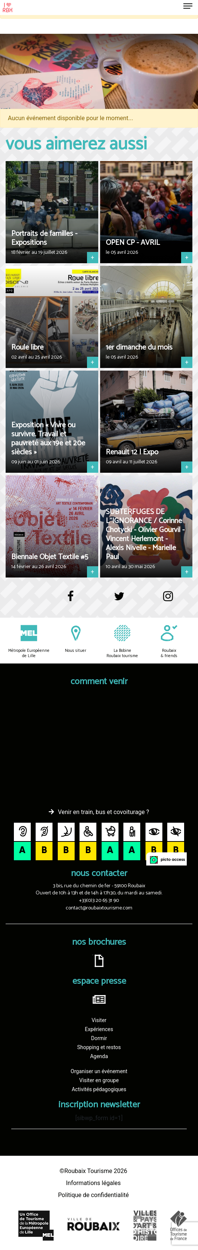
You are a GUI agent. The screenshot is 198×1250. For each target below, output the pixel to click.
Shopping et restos (99, 1047)
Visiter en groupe (98, 1080)
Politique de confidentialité (93, 1195)
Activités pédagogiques (99, 1089)
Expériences (99, 1029)
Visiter (99, 1020)
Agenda (99, 1056)
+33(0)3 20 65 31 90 (99, 900)
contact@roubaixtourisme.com (99, 908)
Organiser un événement (98, 1071)
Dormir (99, 1038)
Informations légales (93, 1183)
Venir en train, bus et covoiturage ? (103, 812)
